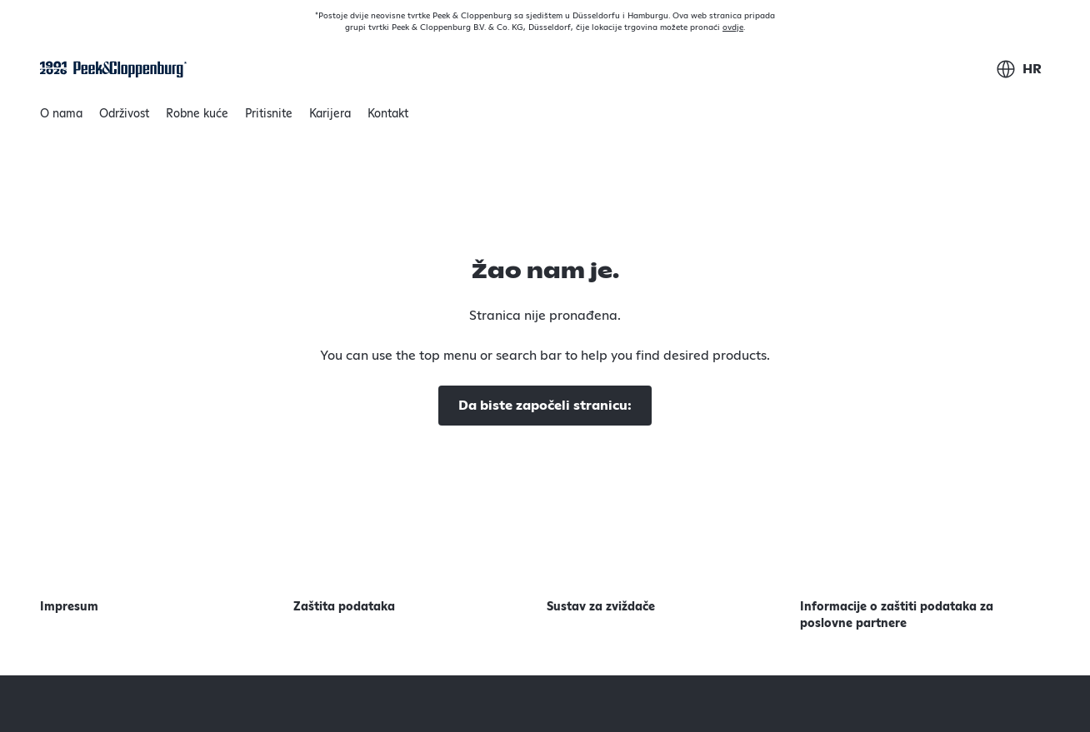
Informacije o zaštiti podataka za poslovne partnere (896, 615)
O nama (61, 118)
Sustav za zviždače (601, 607)
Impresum (69, 607)
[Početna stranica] (113, 69)
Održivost (124, 118)
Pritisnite (268, 114)
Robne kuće (197, 114)
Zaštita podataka (344, 607)
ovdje (732, 27)
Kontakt (388, 114)
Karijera (330, 114)
